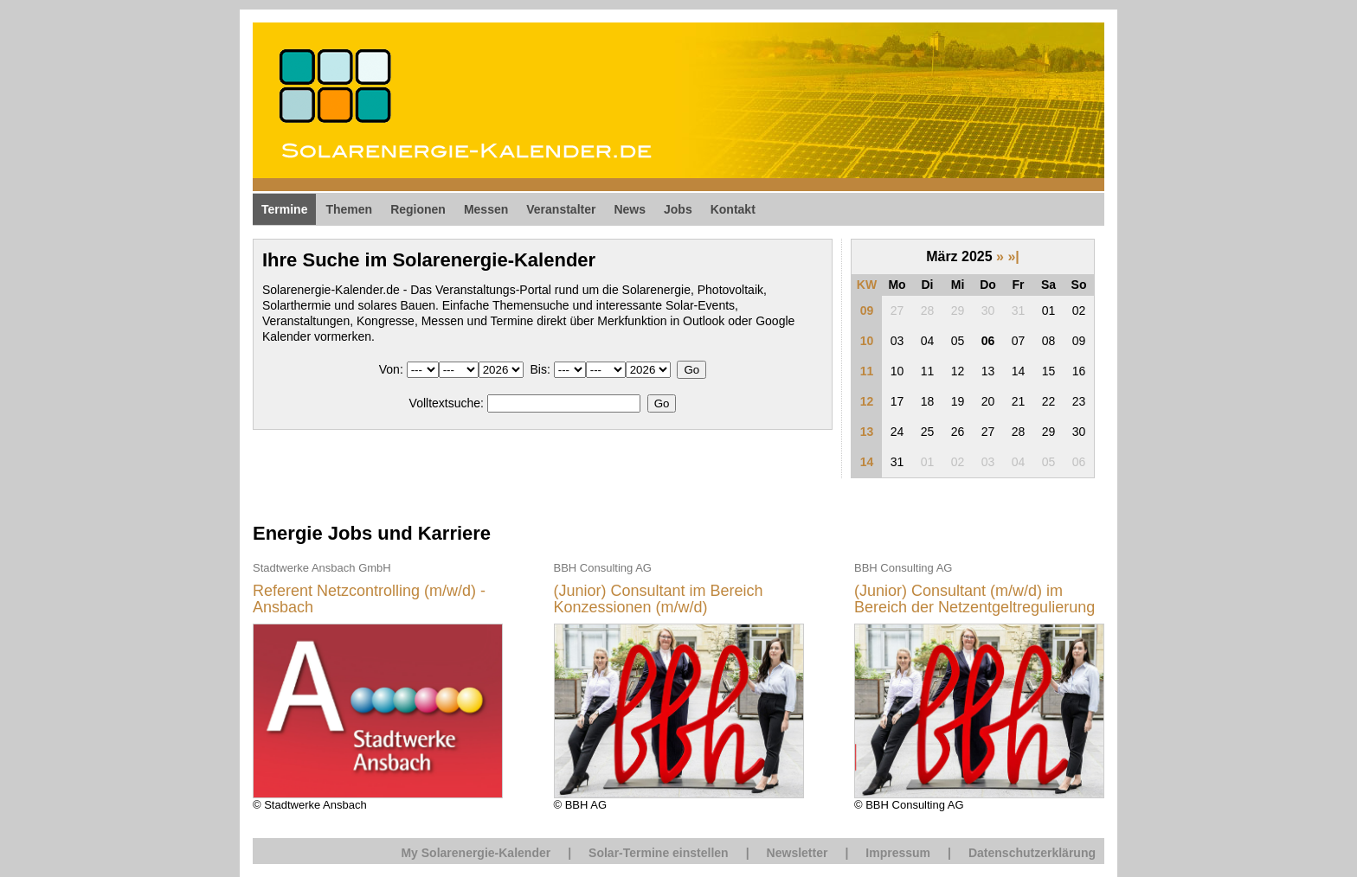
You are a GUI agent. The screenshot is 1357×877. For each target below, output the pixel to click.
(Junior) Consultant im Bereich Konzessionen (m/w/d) (658, 600)
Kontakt (733, 209)
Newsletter (797, 853)
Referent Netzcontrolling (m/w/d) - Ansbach (369, 600)
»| (1013, 256)
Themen (348, 209)
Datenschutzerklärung (1032, 853)
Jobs (678, 209)
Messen (486, 209)
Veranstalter (560, 209)
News (630, 209)
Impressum (897, 853)
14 (867, 462)
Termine (284, 209)
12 (867, 401)
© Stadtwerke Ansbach (378, 685)
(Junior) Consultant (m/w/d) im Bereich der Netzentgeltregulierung (974, 600)
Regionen (418, 209)
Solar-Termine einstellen (658, 853)
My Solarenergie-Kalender (475, 853)
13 (867, 431)
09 (867, 310)
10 (867, 341)
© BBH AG (679, 685)
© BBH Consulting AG (979, 685)
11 (867, 371)
